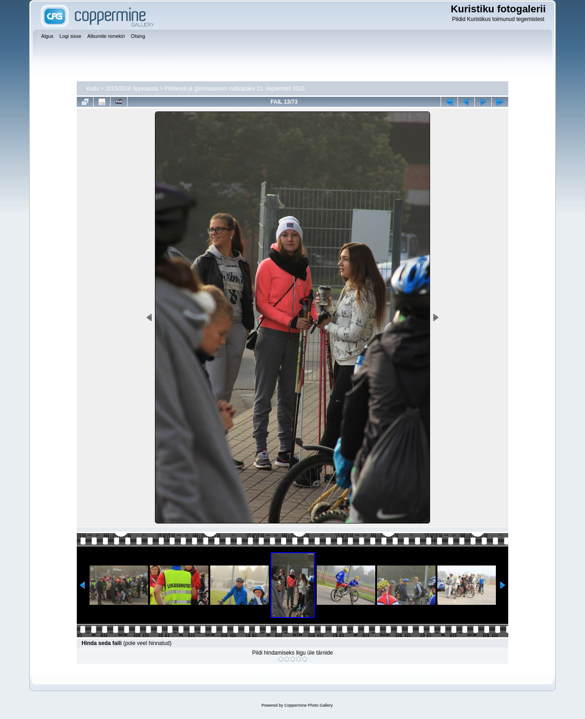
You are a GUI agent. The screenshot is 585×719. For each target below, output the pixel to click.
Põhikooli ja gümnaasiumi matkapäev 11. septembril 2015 (235, 88)
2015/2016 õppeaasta (131, 88)
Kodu (92, 88)
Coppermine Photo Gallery (308, 705)
